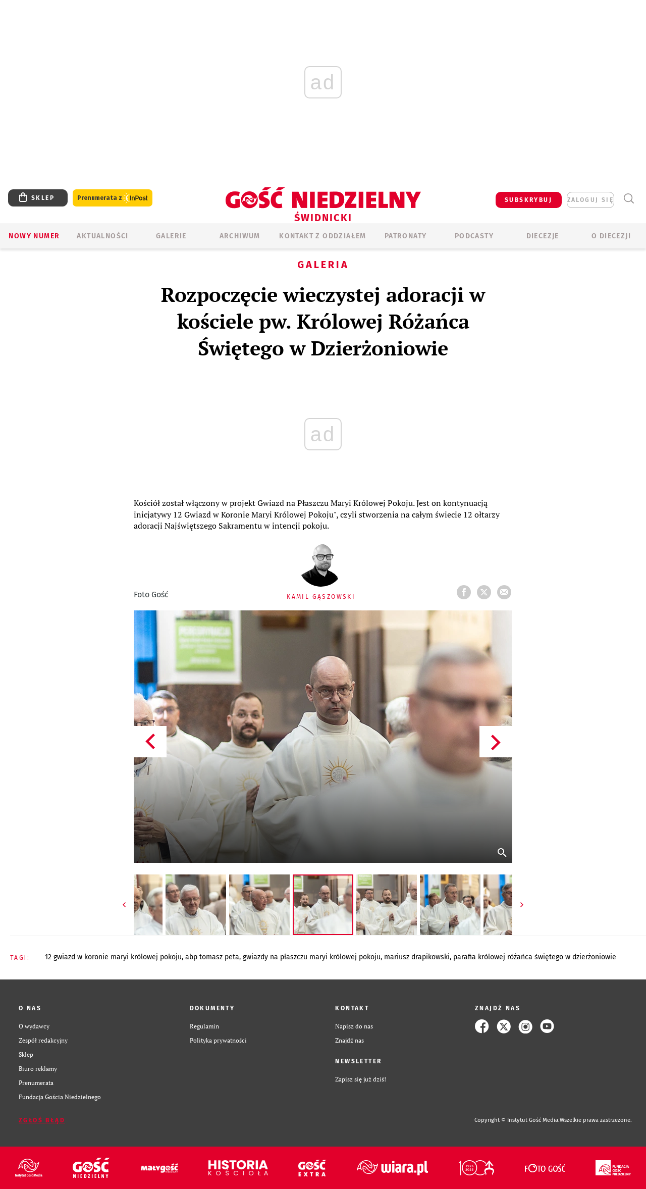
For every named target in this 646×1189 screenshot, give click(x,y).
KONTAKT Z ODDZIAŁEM (322, 236)
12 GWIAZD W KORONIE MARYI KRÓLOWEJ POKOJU (113, 957)
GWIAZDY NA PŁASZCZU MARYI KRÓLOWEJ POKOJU (312, 957)
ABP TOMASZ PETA (212, 957)
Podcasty (474, 236)
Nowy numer (34, 236)
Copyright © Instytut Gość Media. (517, 1120)
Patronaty (406, 236)
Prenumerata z (112, 198)
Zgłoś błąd (42, 1120)
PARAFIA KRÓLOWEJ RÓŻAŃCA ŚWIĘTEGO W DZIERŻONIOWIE (534, 957)
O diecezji (611, 236)
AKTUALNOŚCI (102, 236)
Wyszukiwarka (628, 198)
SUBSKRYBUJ (528, 199)
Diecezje (542, 236)
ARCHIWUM (240, 236)
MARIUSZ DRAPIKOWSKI (417, 957)
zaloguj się (590, 199)
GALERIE (171, 236)
